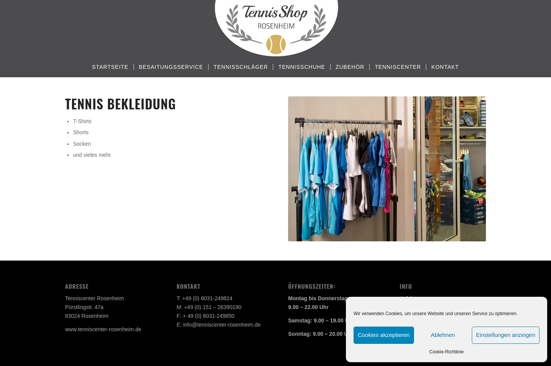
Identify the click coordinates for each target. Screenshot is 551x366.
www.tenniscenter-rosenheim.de (103, 329)
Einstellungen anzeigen (505, 335)
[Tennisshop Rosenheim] (275, 28)
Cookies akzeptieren (384, 335)
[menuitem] (110, 66)
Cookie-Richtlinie (446, 352)
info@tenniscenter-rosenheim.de (222, 325)
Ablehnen (443, 335)
